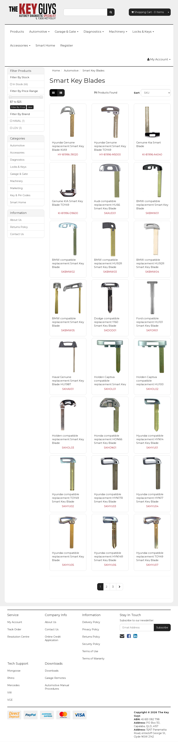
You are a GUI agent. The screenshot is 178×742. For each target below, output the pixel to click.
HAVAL (19, 120)
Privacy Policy (90, 629)
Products (17, 31)
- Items (147, 12)
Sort (136, 92)
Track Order (14, 629)
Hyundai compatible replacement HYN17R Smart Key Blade (108, 498)
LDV (17, 128)
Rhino (10, 678)
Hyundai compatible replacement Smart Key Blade (68, 556)
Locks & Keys (143, 31)
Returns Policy (19, 227)
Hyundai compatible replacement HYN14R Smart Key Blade (108, 556)
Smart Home (45, 45)
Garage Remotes (55, 678)
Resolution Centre (18, 636)
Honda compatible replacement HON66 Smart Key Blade (108, 439)
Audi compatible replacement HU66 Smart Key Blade (107, 204)
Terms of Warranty (93, 658)
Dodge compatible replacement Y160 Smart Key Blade (106, 322)
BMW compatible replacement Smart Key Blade (152, 204)
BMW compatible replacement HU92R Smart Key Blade (108, 263)
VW (9, 692)
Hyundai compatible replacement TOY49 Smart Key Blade (65, 498)
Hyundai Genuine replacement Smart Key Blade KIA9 (68, 146)
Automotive (39, 31)
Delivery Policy (91, 622)
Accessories (20, 45)
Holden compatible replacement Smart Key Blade (68, 439)
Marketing (16, 188)
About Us (15, 219)
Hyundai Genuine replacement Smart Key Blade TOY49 (110, 146)
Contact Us (17, 234)
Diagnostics (94, 31)
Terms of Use (90, 651)
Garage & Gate (66, 31)
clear (30, 107)
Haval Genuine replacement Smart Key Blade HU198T (68, 380)
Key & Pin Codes (20, 195)
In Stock (20, 84)
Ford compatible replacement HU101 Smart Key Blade (149, 322)
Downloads (51, 670)
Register (66, 45)
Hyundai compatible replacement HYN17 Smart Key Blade (149, 498)
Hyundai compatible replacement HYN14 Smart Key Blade (149, 439)
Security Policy (91, 644)
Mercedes (13, 685)
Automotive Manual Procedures (57, 687)
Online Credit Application (53, 638)
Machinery (118, 31)
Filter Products (20, 71)
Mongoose (14, 670)
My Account (14, 622)
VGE (10, 699)
